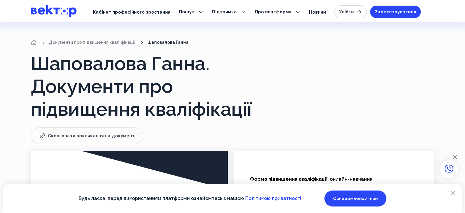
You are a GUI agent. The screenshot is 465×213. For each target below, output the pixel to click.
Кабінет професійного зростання (132, 12)
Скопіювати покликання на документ (87, 136)
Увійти (350, 12)
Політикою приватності (273, 198)
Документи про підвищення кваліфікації (92, 42)
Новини (317, 12)
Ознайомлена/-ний (355, 198)
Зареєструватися (395, 11)
